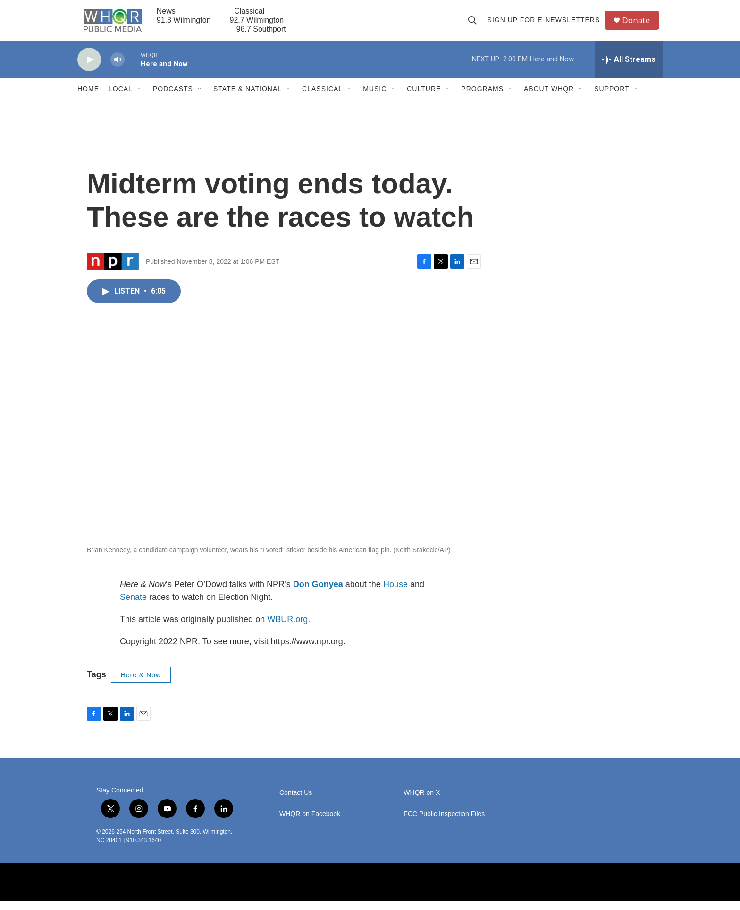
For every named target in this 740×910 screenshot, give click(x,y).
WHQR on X (422, 801)
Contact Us (295, 801)
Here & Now (141, 684)
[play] (89, 68)
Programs (482, 98)
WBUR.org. (288, 628)
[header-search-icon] (474, 24)
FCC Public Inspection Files (444, 822)
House (395, 593)
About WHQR (549, 98)
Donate (638, 25)
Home (88, 98)
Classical (322, 98)
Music (375, 98)
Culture (424, 98)
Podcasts (173, 98)
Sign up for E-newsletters (545, 24)
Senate (133, 606)
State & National (247, 98)
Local (121, 98)
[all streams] (629, 68)
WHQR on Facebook (309, 822)
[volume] (117, 68)
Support (611, 98)
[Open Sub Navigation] (139, 98)
